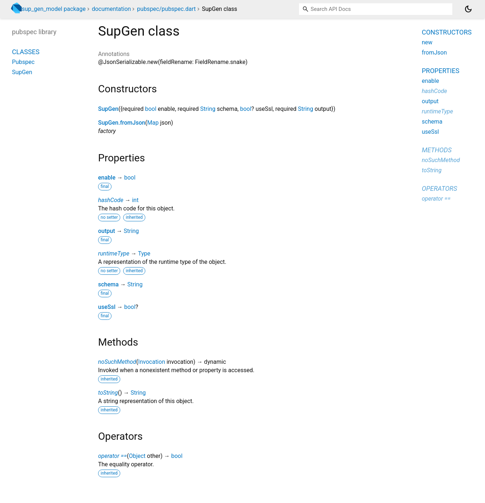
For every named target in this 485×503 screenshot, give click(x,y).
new (427, 42)
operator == (112, 455)
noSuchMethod (117, 361)
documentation (111, 8)
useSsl (107, 306)
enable (107, 177)
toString (108, 392)
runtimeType (113, 253)
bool (150, 108)
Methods (437, 150)
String (207, 108)
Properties (440, 71)
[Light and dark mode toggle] (468, 9)
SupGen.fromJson (121, 122)
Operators (439, 188)
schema (108, 284)
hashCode (110, 200)
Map (153, 122)
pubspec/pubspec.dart (166, 8)
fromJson (434, 52)
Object (137, 455)
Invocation (151, 361)
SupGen (108, 108)
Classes (26, 52)
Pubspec (23, 62)
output (106, 231)
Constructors (447, 32)
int (135, 200)
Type (144, 253)
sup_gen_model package (54, 8)
